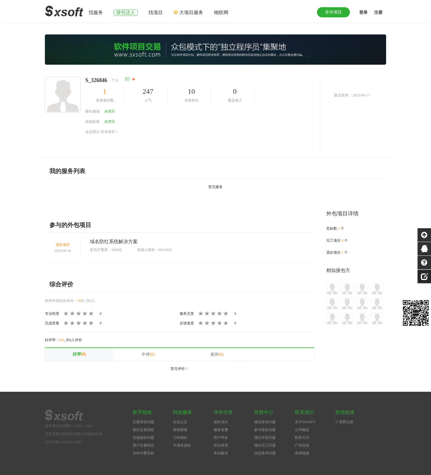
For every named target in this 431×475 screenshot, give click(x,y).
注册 (378, 12)
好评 (79, 354)
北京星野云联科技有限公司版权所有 (73, 434)
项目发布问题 (265, 422)
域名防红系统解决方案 (114, 241)
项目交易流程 (143, 430)
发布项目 (333, 12)
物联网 (221, 12)
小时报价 (180, 437)
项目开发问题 (265, 437)
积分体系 (221, 445)
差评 (217, 354)
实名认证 (180, 422)
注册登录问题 (143, 422)
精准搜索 (180, 430)
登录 (363, 12)
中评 (148, 354)
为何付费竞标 (143, 453)
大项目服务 (191, 12)
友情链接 (302, 453)
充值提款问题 (143, 437)
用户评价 (221, 437)
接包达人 (125, 12)
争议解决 (221, 453)
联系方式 (302, 437)
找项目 (155, 12)
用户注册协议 (143, 445)
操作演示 (221, 422)
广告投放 (302, 445)
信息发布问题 (265, 453)
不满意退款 (182, 445)
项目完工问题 (265, 445)
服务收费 (221, 430)
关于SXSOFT (305, 422)
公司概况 (302, 430)
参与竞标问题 (265, 430)
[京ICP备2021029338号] (63, 442)
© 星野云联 (344, 422)
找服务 (96, 12)
